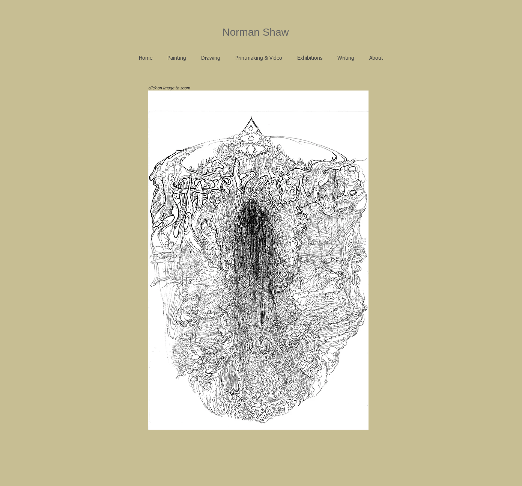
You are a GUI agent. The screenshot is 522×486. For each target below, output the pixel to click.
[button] (177, 58)
